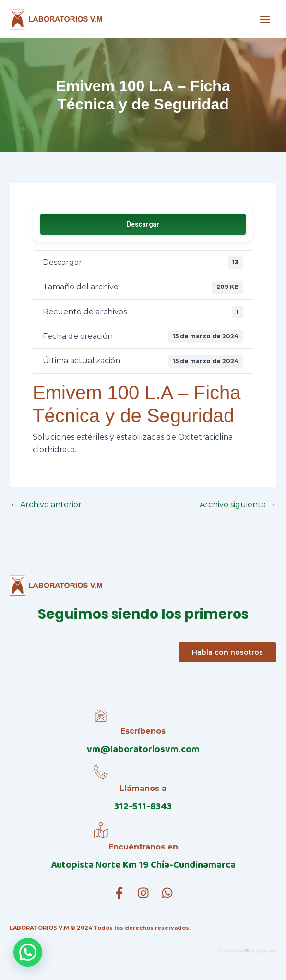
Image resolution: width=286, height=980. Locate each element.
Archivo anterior (46, 505)
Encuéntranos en (143, 846)
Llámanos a (143, 788)
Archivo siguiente (237, 505)
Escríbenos (143, 731)
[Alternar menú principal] (265, 19)
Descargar (143, 224)
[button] (27, 952)
